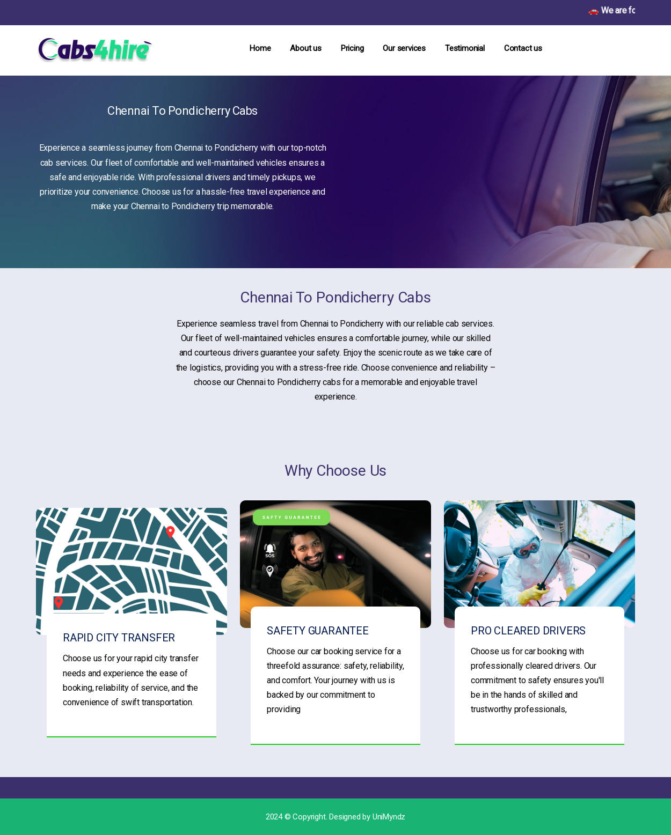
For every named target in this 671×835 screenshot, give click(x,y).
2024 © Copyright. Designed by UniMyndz (335, 817)
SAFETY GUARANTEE (318, 630)
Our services (404, 48)
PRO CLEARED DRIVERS (528, 630)
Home (260, 48)
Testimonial (465, 48)
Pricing (352, 48)
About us (305, 48)
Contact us (523, 48)
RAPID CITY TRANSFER (119, 637)
